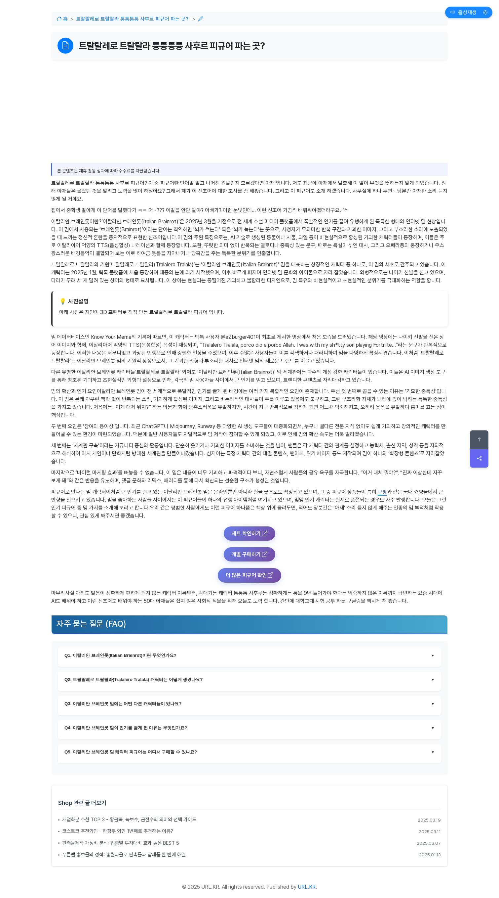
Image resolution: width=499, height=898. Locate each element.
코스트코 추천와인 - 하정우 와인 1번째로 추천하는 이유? (117, 831)
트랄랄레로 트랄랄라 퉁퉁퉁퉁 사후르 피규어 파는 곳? (132, 19)
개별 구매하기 (249, 554)
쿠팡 (382, 492)
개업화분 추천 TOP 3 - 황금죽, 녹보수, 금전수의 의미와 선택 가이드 (129, 820)
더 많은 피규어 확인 (249, 575)
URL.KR (307, 887)
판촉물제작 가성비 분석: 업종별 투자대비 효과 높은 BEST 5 (120, 843)
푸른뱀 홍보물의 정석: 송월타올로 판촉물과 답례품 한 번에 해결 (124, 855)
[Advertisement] (249, 106)
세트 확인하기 (249, 533)
